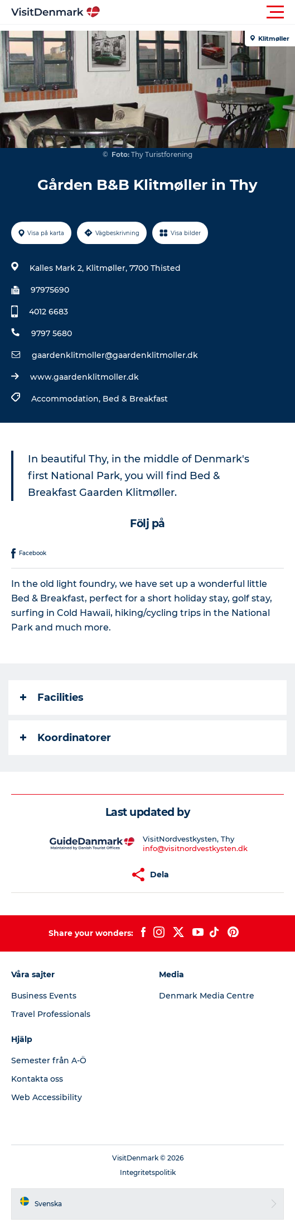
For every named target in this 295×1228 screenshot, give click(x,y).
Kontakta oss (37, 1079)
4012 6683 (48, 312)
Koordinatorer (65, 738)
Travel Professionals (50, 1014)
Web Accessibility (46, 1097)
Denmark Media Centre (206, 996)
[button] (198, 12)
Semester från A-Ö (48, 1060)
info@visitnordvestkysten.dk (195, 848)
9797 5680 (51, 333)
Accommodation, (67, 399)
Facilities (52, 697)
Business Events (43, 996)
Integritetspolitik (148, 1172)
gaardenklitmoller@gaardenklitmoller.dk (115, 355)
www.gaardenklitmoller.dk (84, 377)
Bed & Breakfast (135, 399)
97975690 (50, 290)
